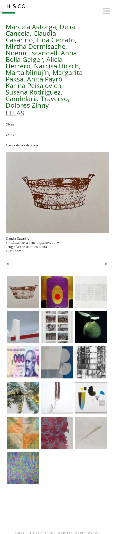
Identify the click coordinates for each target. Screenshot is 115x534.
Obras (10, 124)
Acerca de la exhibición (22, 145)
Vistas (10, 135)
